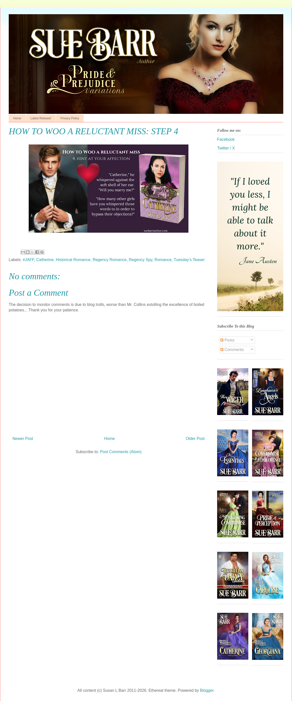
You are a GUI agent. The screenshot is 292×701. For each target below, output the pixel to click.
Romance (162, 260)
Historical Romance (73, 260)
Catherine (44, 260)
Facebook (226, 139)
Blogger (206, 690)
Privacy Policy (69, 118)
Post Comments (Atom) (121, 452)
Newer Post (22, 438)
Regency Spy (140, 260)
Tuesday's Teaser (189, 260)
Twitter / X (226, 148)
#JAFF (28, 260)
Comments (232, 350)
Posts (227, 340)
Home (17, 118)
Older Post (195, 438)
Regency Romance (110, 260)
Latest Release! (40, 118)
